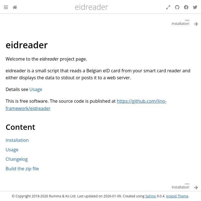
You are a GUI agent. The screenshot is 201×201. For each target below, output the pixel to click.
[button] (5, 6)
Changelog (17, 159)
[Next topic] (149, 21)
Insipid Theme (177, 196)
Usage (12, 150)
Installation (17, 140)
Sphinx (150, 196)
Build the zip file (22, 169)
